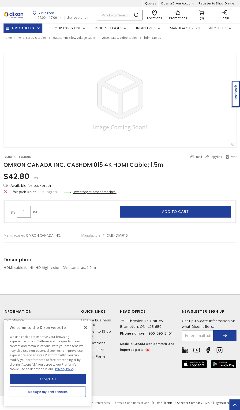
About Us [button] (218, 28)
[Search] (120, 15)
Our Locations (93, 343)
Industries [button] (146, 28)
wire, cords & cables (33, 37)
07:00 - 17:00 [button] (47, 18)
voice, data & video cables (120, 37)
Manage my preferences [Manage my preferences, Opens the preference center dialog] (48, 392)
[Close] (86, 327)
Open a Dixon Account (177, 3)
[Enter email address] (198, 335)
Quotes (150, 3)
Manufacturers (185, 28)
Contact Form (93, 356)
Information (18, 311)
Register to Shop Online (216, 3)
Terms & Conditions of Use (131, 403)
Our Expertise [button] (68, 28)
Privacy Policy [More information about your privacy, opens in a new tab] (64, 369)
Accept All (47, 379)
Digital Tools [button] (108, 28)
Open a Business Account (96, 322)
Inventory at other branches (94, 192)
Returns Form (93, 350)
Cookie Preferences (97, 403)
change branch (77, 18)
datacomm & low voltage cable (74, 37)
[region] (48, 363)
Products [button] (23, 28)
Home (8, 37)
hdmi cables (152, 37)
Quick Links (93, 311)
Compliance (14, 320)
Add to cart (175, 211)
